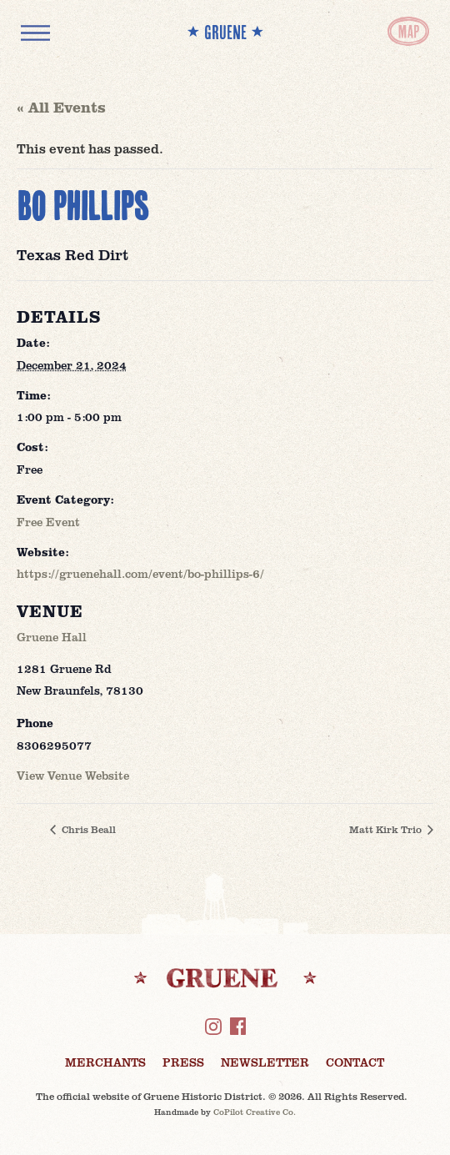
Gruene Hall (52, 637)
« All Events (61, 107)
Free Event (48, 522)
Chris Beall (87, 829)
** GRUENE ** (225, 32)
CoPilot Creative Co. (254, 1111)
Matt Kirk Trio (386, 829)
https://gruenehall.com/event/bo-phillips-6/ (140, 573)
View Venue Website (73, 775)
